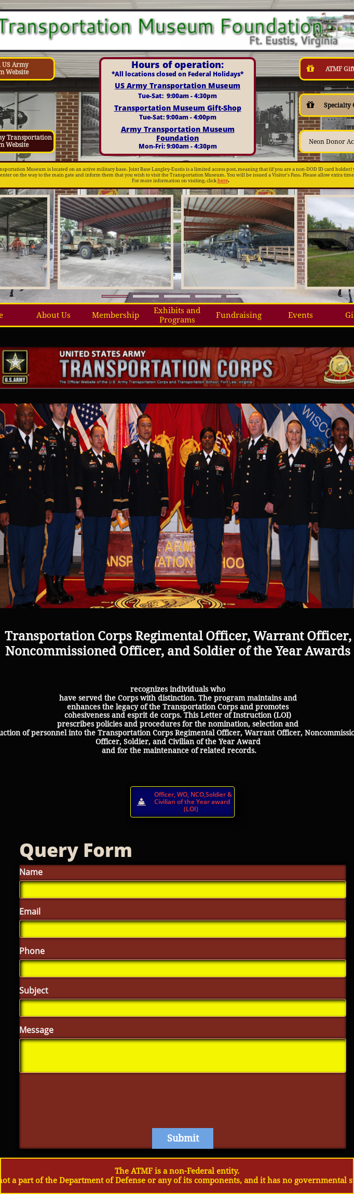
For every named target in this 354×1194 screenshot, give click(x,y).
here (222, 180)
